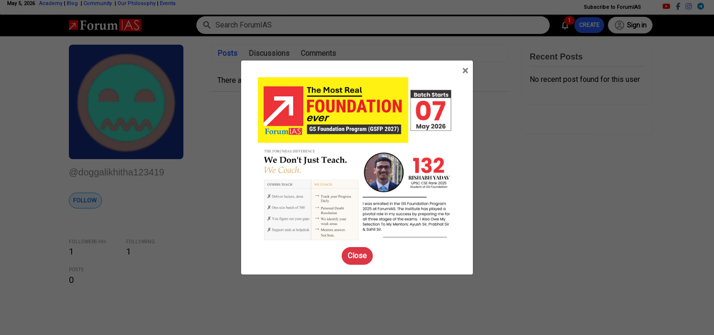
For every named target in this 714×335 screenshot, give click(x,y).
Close (357, 255)
